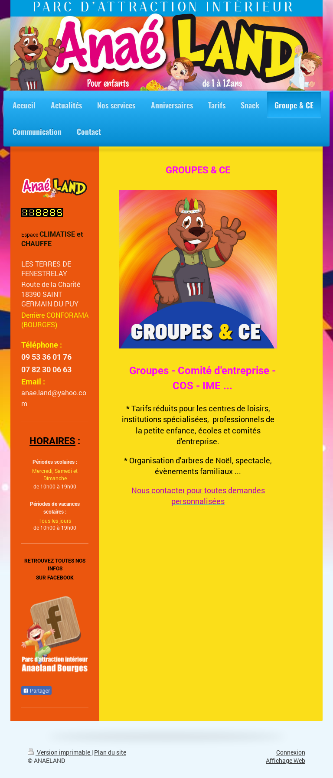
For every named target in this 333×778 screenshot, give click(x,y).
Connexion (290, 752)
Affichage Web (285, 761)
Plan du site (110, 752)
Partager (36, 691)
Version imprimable (59, 752)
